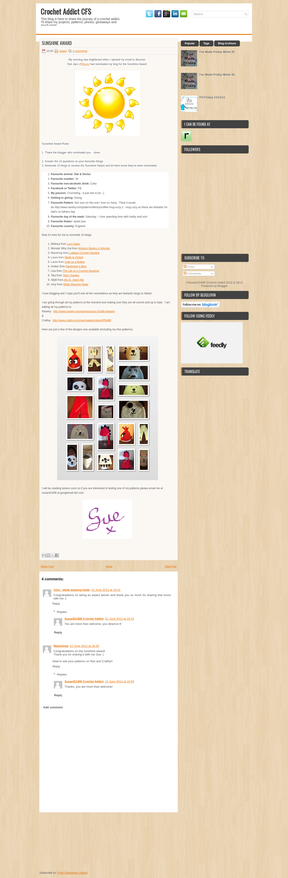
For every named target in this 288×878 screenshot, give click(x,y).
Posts (189, 266)
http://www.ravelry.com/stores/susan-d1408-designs (84, 311)
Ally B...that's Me (74, 279)
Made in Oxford (74, 257)
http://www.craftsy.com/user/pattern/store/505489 (82, 320)
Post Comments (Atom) (72, 872)
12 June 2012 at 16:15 (119, 618)
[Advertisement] (73, 840)
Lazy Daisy (73, 243)
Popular (190, 43)
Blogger (222, 286)
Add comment (53, 707)
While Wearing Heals (75, 284)
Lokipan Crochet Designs (84, 252)
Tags (206, 43)
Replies (62, 611)
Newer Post (47, 566)
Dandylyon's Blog (76, 266)
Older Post (170, 566)
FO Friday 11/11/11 (212, 97)
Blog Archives (227, 43)
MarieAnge (61, 646)
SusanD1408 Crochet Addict (84, 618)
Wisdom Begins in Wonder (94, 248)
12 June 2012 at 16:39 (84, 646)
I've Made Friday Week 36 (216, 74)
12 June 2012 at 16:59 (119, 681)
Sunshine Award (57, 43)
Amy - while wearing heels (72, 590)
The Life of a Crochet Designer (81, 270)
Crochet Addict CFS (65, 11)
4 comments (80, 51)
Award (63, 51)
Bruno (85, 64)
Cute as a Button (75, 261)
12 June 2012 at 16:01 (105, 590)
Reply (56, 603)
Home (109, 566)
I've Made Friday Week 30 (216, 52)
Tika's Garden (71, 275)
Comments (192, 273)
